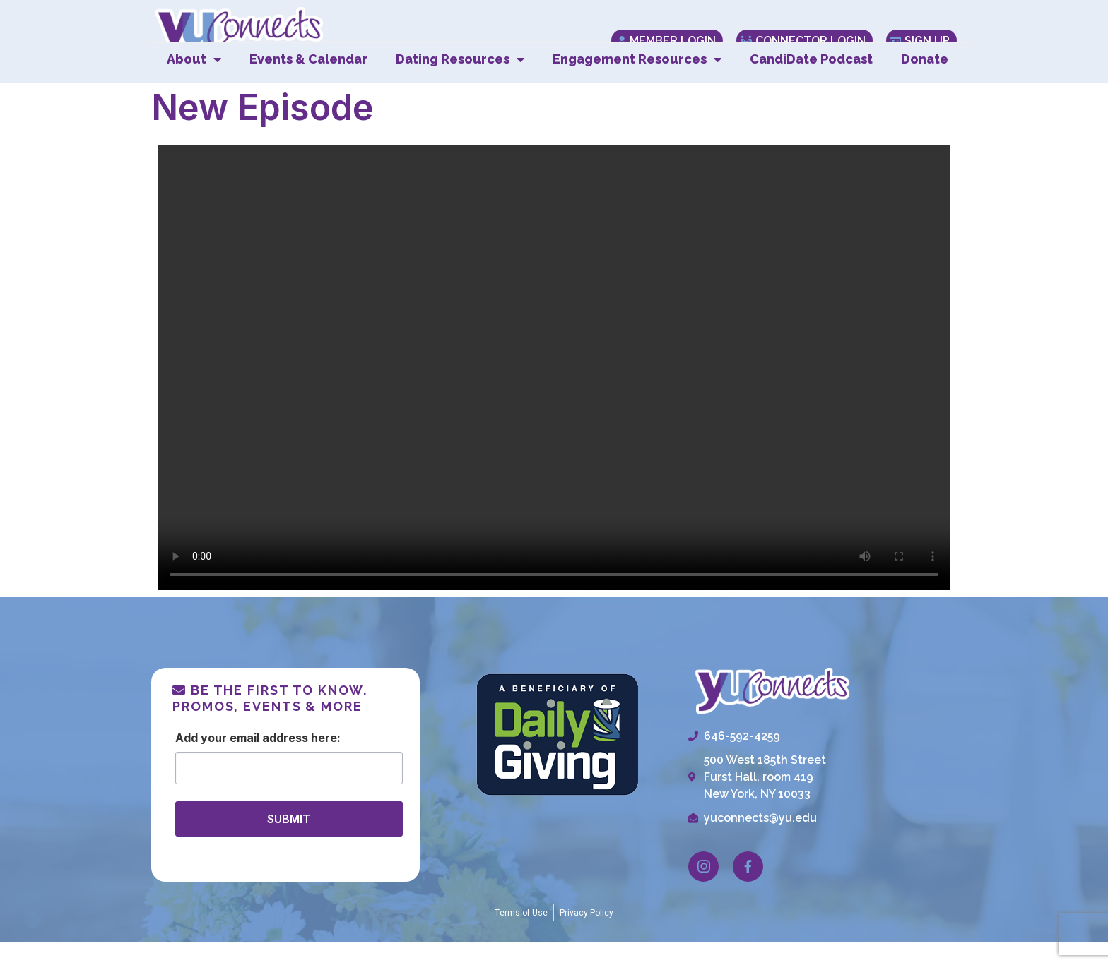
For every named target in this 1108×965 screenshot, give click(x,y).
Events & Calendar (308, 81)
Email (244, 759)
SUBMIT (288, 841)
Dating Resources (460, 81)
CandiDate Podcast (811, 81)
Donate (924, 81)
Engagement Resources (637, 81)
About (194, 81)
